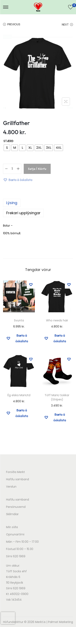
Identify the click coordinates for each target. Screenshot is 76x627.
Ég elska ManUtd (18, 395)
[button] (17, 180)
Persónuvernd (16, 507)
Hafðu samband (17, 479)
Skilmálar (12, 514)
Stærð (8, 141)
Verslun (11, 487)
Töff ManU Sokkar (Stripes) (57, 397)
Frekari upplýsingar (23, 212)
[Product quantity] (12, 169)
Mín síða (12, 527)
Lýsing (11, 202)
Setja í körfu (37, 169)
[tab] (38, 203)
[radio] (7, 148)
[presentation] (8, 618)
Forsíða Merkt (15, 472)
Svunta (19, 320)
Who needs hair (57, 320)
